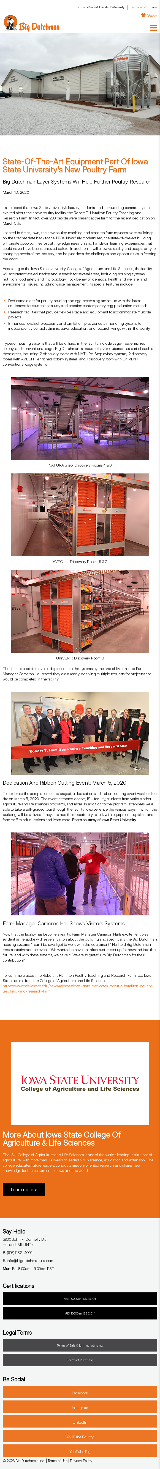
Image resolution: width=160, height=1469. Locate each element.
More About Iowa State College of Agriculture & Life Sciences (62, 1139)
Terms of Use (57, 1460)
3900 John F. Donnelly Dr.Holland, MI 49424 (24, 1242)
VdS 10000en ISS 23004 (80, 1299)
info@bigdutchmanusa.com (28, 1260)
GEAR (149, 15)
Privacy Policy (81, 1460)
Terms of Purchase (143, 7)
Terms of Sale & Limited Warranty (100, 7)
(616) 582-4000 (17, 1252)
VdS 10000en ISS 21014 (80, 1313)
